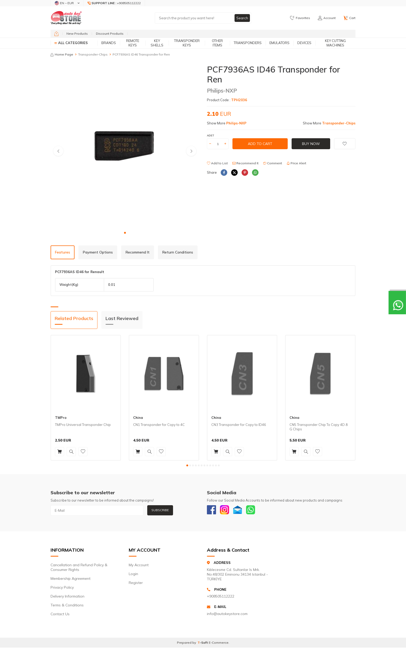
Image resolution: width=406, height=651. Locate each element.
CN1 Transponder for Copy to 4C (159, 425)
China (138, 417)
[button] (125, 233)
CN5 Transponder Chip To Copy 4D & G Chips (319, 427)
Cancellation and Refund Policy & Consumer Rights (79, 568)
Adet (210, 135)
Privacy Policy (62, 588)
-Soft (203, 644)
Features (62, 252)
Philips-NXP (222, 90)
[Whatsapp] (255, 510)
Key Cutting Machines (335, 43)
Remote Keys (132, 43)
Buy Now (311, 143)
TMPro (60, 417)
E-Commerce (219, 644)
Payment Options (98, 252)
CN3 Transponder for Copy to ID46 (238, 425)
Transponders (248, 43)
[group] (125, 146)
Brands (108, 43)
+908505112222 (220, 597)
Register (136, 584)
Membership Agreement (70, 579)
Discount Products (110, 33)
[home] (56, 33)
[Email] (241, 510)
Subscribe (160, 510)
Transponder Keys (187, 43)
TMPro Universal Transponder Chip (83, 425)
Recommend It (245, 163)
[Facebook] (212, 510)
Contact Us (60, 615)
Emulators (279, 43)
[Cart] (349, 18)
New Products (77, 33)
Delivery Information (67, 597)
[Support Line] (114, 3)
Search (242, 18)
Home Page (62, 54)
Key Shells (157, 43)
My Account (139, 566)
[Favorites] (300, 18)
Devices (304, 43)
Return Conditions (177, 252)
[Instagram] (226, 510)
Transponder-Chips (93, 54)
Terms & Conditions (67, 606)
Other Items (217, 43)
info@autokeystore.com (227, 614)
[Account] (327, 18)
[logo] (66, 18)
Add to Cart (260, 143)
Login (133, 575)
